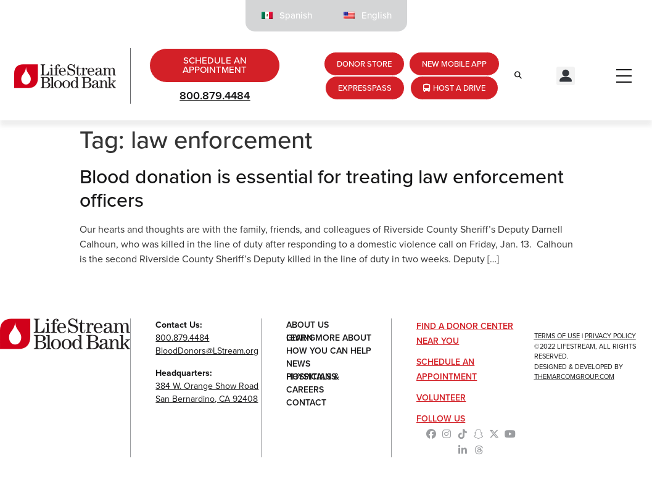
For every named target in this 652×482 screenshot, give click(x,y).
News (298, 363)
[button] (565, 76)
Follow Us (440, 418)
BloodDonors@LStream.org (206, 350)
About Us (307, 324)
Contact (306, 402)
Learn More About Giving (328, 337)
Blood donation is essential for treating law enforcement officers (322, 188)
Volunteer (441, 397)
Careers (305, 389)
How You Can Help (328, 350)
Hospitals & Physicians (312, 376)
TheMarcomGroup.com (574, 376)
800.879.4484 (215, 96)
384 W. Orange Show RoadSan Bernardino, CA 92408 (206, 392)
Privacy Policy (610, 336)
